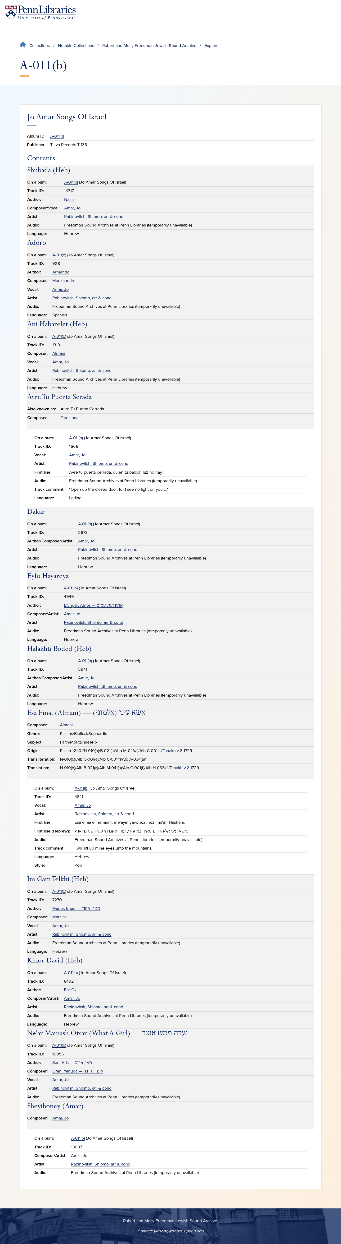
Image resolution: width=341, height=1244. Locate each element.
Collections (39, 45)
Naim (69, 199)
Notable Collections (76, 45)
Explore (212, 45)
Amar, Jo (72, 208)
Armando (60, 272)
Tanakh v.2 (172, 750)
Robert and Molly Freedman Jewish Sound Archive (149, 45)
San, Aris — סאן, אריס (72, 1062)
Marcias (59, 917)
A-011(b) (57, 136)
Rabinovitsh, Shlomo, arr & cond (93, 216)
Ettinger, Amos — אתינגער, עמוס (93, 605)
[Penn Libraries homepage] (40, 12)
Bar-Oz (70, 989)
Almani (58, 353)
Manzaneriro (64, 280)
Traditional (70, 417)
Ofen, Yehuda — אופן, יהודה (77, 1071)
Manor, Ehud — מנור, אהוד (76, 908)
